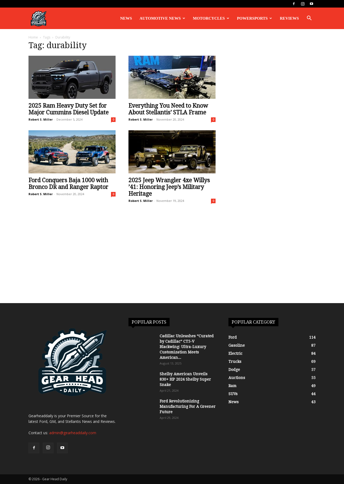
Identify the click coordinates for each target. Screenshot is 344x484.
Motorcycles (211, 18)
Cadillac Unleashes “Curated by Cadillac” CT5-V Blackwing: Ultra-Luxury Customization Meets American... (187, 347)
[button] (309, 18)
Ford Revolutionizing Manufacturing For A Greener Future (188, 406)
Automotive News (162, 18)
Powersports (254, 18)
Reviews (289, 18)
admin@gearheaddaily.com (72, 432)
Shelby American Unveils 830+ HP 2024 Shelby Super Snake (185, 379)
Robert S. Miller (40, 119)
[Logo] (38, 18)
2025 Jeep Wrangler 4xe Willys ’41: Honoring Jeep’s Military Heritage (169, 187)
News (126, 18)
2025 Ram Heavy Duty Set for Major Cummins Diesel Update (68, 109)
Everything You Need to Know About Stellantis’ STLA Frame (168, 109)
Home (33, 37)
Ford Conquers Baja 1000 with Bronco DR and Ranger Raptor (68, 183)
